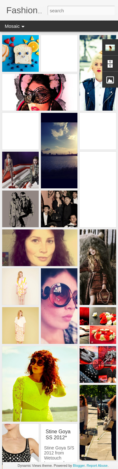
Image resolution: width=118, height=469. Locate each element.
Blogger (79, 465)
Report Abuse (97, 465)
